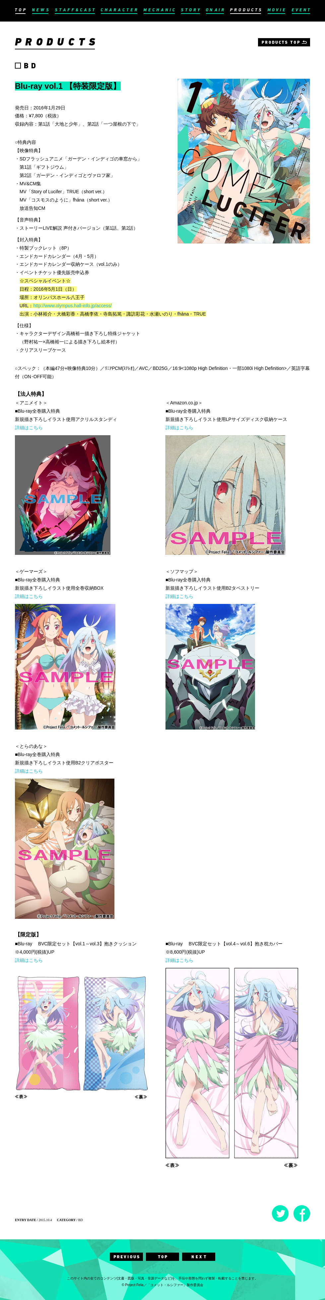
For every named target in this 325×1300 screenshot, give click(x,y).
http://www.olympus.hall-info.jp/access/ (72, 305)
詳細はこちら (29, 427)
